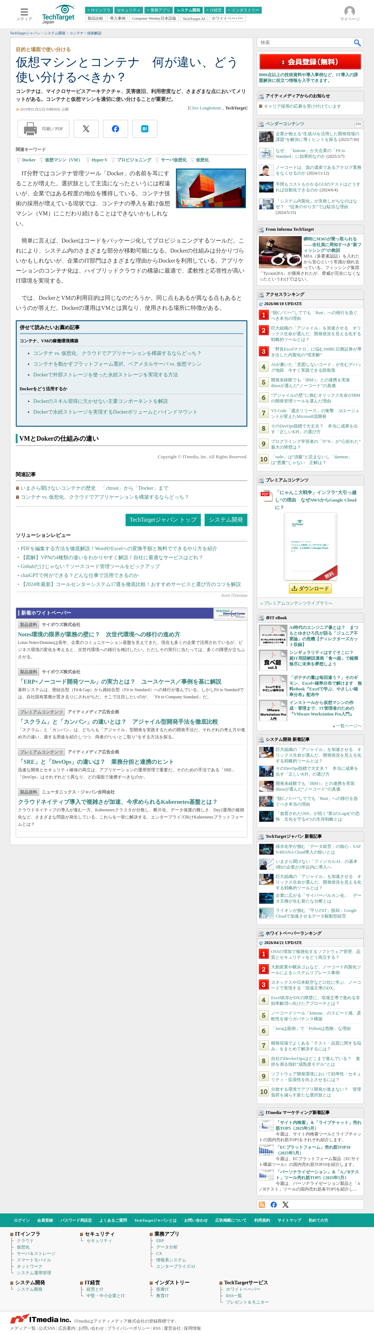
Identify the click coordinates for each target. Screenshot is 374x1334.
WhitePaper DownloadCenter (230, 614)
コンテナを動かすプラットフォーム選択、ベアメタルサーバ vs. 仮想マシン (117, 364)
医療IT (162, 1289)
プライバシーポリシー (128, 1328)
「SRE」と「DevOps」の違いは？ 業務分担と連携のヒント (96, 762)
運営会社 (172, 1328)
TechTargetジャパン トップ (163, 520)
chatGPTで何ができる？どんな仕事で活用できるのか (80, 575)
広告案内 (66, 1328)
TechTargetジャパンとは (155, 1220)
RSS (262, 1205)
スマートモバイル (34, 1259)
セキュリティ (99, 1240)
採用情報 (192, 1328)
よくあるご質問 (113, 1220)
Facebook (274, 1205)
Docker (28, 159)
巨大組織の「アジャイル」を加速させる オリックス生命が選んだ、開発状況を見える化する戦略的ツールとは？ (316, 334)
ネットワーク (30, 1266)
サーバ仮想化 (174, 159)
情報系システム (171, 1259)
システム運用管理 (34, 1272)
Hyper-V (100, 159)
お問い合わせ (196, 1220)
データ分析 (167, 1247)
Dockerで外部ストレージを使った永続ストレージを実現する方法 (105, 374)
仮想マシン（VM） (63, 159)
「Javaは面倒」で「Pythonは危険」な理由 (311, 1028)
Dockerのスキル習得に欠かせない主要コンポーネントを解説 (100, 401)
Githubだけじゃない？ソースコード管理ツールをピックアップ (90, 566)
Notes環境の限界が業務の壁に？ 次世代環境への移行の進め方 (99, 634)
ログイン (22, 1220)
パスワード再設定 (76, 1220)
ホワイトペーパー (243, 1289)
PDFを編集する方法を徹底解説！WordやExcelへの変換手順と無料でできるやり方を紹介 (119, 548)
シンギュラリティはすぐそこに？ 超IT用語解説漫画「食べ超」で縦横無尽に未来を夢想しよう (323, 658)
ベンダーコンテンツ (285, 123)
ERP (160, 1240)
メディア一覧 (23, 1328)
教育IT (162, 1295)
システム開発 (226, 520)
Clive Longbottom (205, 108)
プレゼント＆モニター (247, 1302)
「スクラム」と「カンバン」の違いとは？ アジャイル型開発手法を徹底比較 (118, 722)
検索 (358, 43)
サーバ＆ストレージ (36, 1253)
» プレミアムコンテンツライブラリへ (297, 603)
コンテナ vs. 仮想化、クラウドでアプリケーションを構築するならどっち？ (117, 353)
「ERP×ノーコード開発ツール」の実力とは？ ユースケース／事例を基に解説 (119, 682)
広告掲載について (231, 1220)
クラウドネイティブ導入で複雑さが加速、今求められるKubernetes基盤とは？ (118, 802)
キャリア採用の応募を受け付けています (302, 106)
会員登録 (45, 1220)
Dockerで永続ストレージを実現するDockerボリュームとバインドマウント (115, 412)
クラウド (25, 1240)
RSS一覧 (234, 1295)
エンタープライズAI (175, 1266)
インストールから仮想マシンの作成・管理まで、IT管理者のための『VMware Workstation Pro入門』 (321, 708)
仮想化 (202, 159)
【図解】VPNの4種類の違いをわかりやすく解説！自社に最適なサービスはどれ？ (112, 557)
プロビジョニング (134, 159)
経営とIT (95, 1289)
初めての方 (318, 1220)
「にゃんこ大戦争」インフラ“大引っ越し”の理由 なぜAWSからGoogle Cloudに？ (315, 500)
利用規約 (262, 1220)
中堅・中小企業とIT (106, 1295)
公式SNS (47, 1328)
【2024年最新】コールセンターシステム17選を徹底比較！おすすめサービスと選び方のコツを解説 (131, 584)
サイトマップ (289, 1220)
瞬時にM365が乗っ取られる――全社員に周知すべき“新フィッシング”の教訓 (332, 244)
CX (159, 1253)
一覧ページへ (349, 725)
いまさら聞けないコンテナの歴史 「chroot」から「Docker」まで (94, 488)
